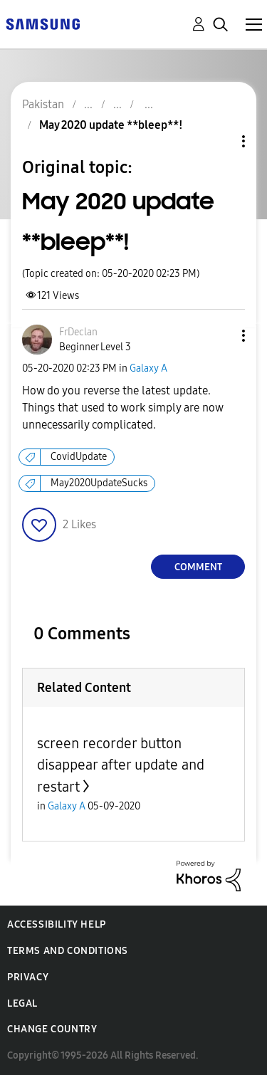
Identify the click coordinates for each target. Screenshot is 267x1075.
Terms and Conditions (67, 951)
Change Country (52, 1029)
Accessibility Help (56, 924)
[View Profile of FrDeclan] (78, 332)
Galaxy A (148, 368)
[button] (220, 336)
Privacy (27, 977)
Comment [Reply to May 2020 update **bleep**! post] (198, 567)
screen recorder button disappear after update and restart (120, 765)
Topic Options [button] (219, 141)
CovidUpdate (79, 457)
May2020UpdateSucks (99, 483)
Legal (22, 1003)
